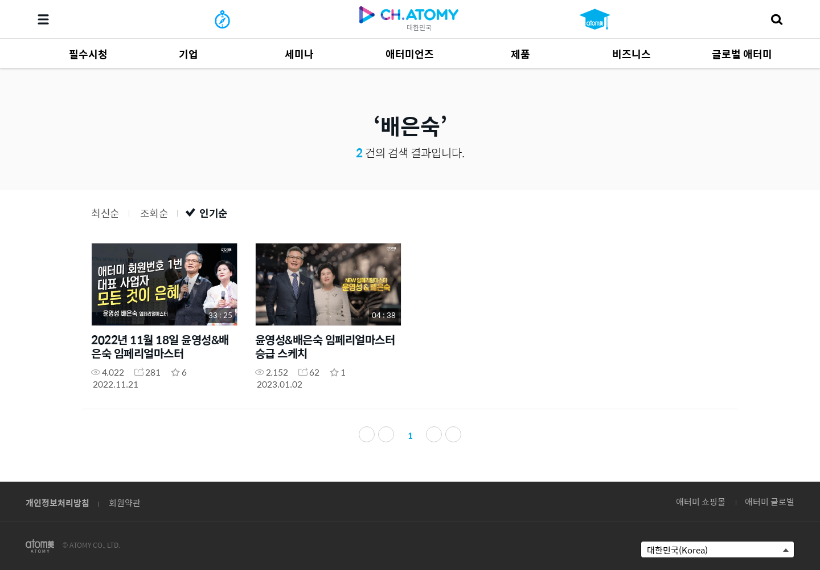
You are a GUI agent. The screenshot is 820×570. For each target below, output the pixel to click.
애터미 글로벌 (769, 501)
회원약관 (125, 502)
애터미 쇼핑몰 (700, 501)
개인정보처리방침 (57, 502)
